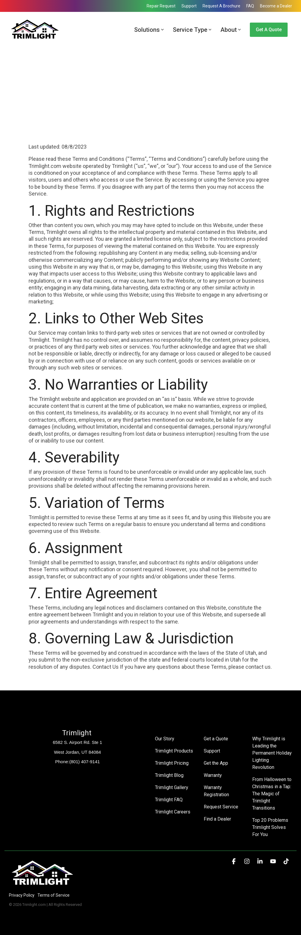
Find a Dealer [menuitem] (217, 819)
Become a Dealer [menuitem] (276, 6)
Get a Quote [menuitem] (216, 739)
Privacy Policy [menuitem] (22, 895)
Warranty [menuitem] (213, 775)
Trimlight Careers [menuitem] (172, 812)
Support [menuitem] (189, 6)
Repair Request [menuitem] (161, 6)
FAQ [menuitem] (250, 6)
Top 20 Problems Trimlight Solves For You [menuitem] (270, 827)
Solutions (149, 29)
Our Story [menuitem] (164, 739)
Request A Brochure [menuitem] (221, 6)
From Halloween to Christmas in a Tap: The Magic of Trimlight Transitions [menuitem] (272, 794)
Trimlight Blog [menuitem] (169, 775)
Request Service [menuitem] (221, 807)
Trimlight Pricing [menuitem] (172, 763)
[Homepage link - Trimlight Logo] (42, 885)
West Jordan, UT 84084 (77, 752)
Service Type (192, 29)
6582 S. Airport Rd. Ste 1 (77, 742)
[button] (234, 861)
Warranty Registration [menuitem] (216, 791)
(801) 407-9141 (84, 761)
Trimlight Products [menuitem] (174, 751)
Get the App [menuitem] (216, 763)
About (230, 29)
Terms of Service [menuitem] (53, 895)
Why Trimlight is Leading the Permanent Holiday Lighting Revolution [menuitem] (272, 753)
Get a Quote (269, 29)
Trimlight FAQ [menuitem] (169, 799)
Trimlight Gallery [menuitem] (171, 787)
